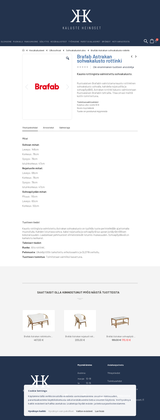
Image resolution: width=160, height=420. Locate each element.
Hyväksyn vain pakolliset (61, 411)
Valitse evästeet (84, 411)
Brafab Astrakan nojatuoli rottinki (80, 336)
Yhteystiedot (113, 372)
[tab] (32, 128)
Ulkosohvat (55, 50)
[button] (67, 60)
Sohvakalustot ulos (76, 50)
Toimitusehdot (114, 381)
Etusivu (23, 50)
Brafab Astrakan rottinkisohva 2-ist (39, 336)
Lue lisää (99, 411)
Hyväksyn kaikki (37, 411)
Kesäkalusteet (36, 50)
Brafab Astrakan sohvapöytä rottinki (121, 336)
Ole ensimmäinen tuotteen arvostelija (113, 67)
